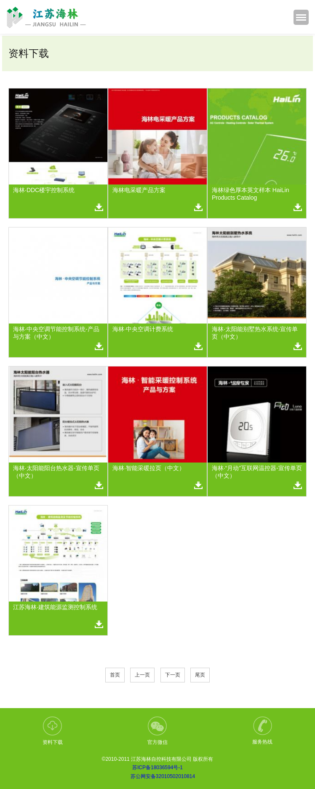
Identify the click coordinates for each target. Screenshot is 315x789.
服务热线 (262, 731)
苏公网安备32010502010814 (163, 776)
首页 (115, 675)
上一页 (142, 675)
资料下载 (53, 731)
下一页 (172, 675)
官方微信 (157, 731)
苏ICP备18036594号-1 (157, 767)
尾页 (200, 675)
